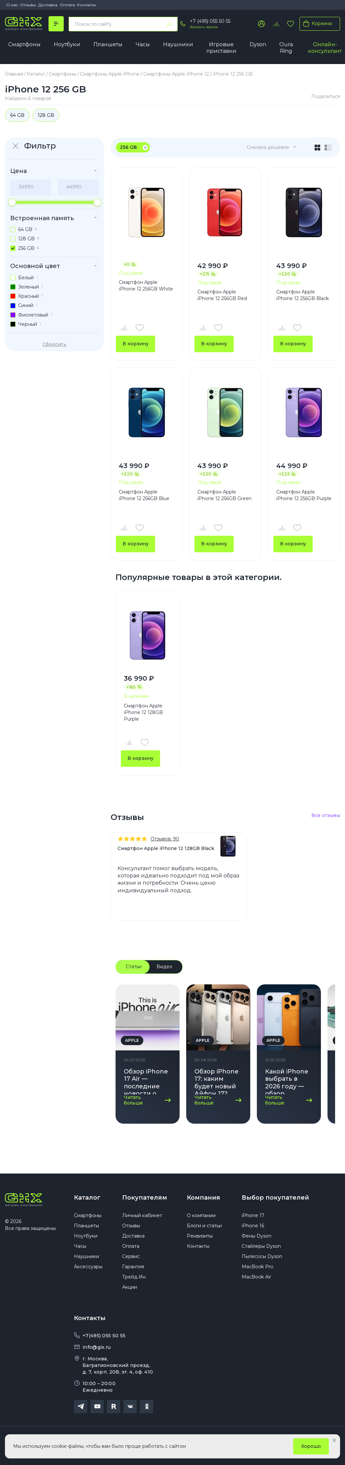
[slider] (12, 202)
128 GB (46, 115)
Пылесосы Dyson (262, 1256)
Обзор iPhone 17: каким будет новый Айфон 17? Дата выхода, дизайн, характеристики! (218, 1081)
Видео (164, 967)
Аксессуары (88, 1267)
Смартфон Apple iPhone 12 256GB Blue (144, 495)
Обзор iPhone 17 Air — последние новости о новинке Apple (146, 1081)
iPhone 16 (253, 1226)
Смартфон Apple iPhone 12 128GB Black (166, 848)
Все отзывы (325, 815)
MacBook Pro (257, 1267)
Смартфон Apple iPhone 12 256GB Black (302, 295)
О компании (201, 1215)
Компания (203, 1197)
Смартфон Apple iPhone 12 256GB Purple (303, 495)
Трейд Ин (134, 1277)
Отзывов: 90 (165, 839)
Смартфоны (24, 44)
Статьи (134, 967)
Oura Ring (286, 47)
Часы (143, 44)
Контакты (86, 4)
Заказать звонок (204, 27)
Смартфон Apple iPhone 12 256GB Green (224, 495)
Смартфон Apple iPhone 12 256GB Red (222, 295)
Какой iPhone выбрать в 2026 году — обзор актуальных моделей (286, 1081)
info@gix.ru (97, 1347)
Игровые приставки (221, 47)
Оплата (67, 4)
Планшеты (107, 44)
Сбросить (54, 344)
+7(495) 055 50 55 (104, 1336)
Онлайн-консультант (325, 47)
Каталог (87, 1197)
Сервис (131, 1256)
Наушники (178, 44)
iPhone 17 (253, 1215)
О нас (12, 4)
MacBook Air (256, 1277)
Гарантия (133, 1267)
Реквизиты (200, 1236)
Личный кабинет (142, 1215)
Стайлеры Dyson (261, 1246)
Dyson (258, 44)
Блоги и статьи (204, 1226)
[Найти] (169, 24)
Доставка (47, 4)
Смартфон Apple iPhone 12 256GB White (146, 285)
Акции (129, 1287)
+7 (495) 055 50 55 (210, 21)
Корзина (316, 23)
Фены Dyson (256, 1236)
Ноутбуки (67, 44)
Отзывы (28, 4)
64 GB (17, 115)
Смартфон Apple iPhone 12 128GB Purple (143, 712)
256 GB (128, 147)
